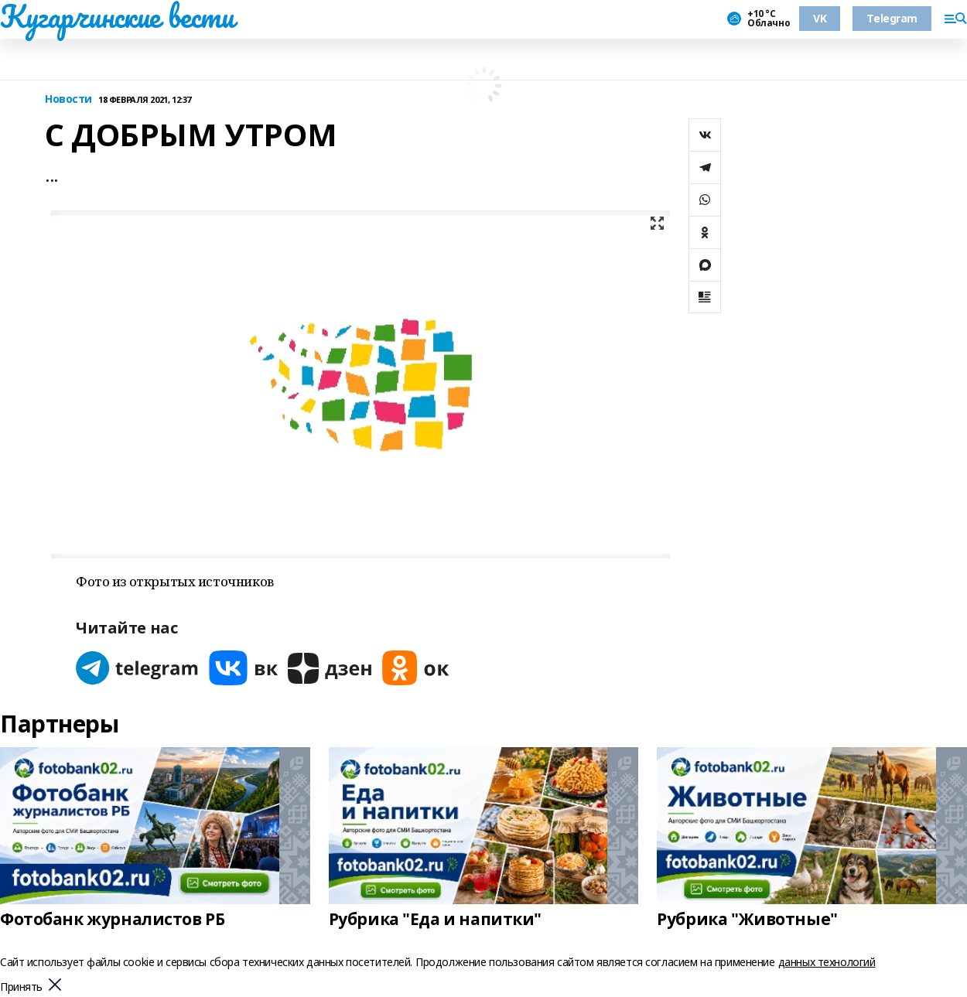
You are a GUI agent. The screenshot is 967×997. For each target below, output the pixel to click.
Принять (21, 987)
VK (819, 18)
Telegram (891, 18)
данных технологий (827, 961)
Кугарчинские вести (117, 16)
